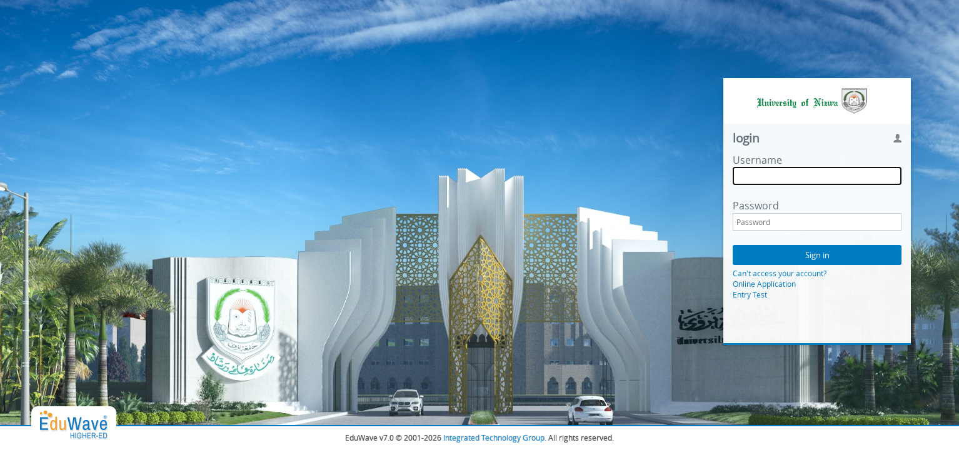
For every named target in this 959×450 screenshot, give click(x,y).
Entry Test (750, 294)
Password (756, 205)
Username (757, 160)
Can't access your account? (779, 273)
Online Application (764, 284)
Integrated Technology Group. (494, 437)
